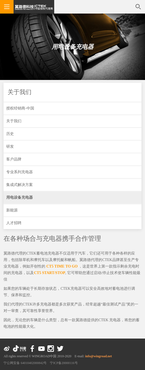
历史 (10, 134)
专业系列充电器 (19, 172)
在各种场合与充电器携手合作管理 (52, 238)
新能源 (12, 210)
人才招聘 (13, 223)
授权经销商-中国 (20, 108)
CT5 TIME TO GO (62, 266)
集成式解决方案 (19, 185)
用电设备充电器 (73, 46)
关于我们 (19, 92)
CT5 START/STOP (49, 273)
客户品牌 (13, 159)
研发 (10, 146)
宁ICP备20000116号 (64, 363)
